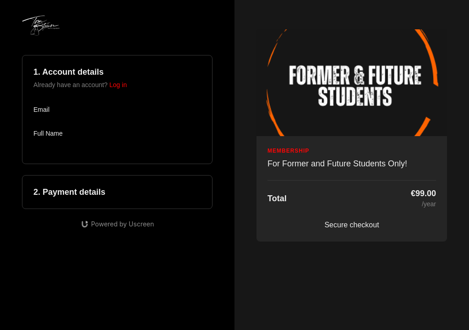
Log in (118, 84)
